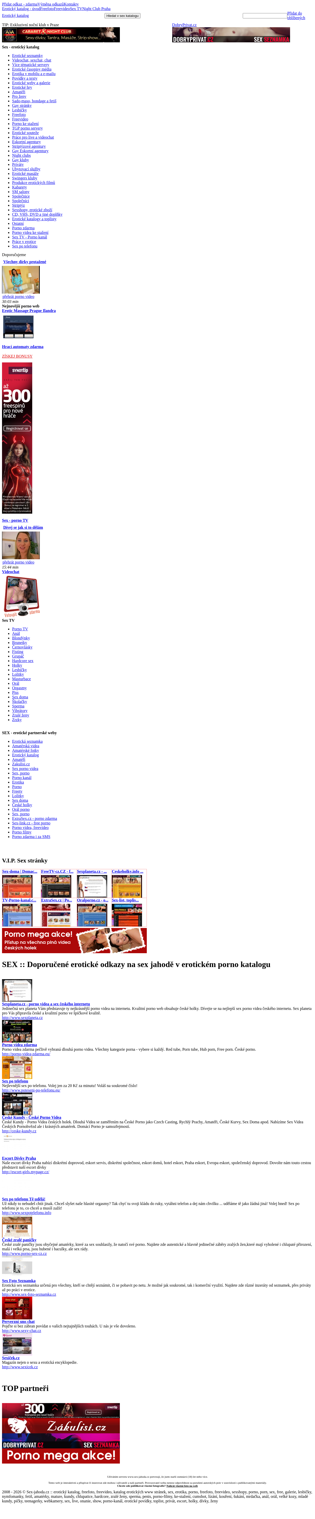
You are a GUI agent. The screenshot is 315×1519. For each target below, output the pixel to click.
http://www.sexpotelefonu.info (26, 1213)
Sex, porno (20, 773)
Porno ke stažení (25, 123)
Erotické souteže (25, 133)
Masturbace (21, 679)
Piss (15, 692)
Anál (16, 633)
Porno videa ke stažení (30, 232)
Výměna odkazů (51, 4)
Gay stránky (22, 105)
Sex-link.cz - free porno (31, 823)
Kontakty (71, 4)
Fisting (17, 651)
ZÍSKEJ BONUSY (17, 356)
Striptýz (18, 205)
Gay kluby (20, 160)
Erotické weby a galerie (31, 83)
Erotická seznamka (27, 741)
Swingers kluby (24, 178)
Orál (15, 683)
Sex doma (20, 697)
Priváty (18, 164)
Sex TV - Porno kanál (29, 237)
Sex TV (76, 9)
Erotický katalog (15, 15)
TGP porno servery (27, 128)
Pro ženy (19, 96)
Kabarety (19, 187)
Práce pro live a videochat (33, 137)
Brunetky (19, 642)
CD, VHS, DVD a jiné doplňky (37, 214)
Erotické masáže (25, 173)
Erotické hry (22, 87)
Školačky (19, 701)
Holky (17, 665)
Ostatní (18, 223)
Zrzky (17, 720)
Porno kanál (21, 778)
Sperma (18, 706)
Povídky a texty (24, 78)
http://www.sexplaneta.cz (22, 1017)
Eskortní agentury (26, 142)
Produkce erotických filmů (33, 182)
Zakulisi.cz (21, 764)
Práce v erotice (24, 241)
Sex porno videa (25, 768)
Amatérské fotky (25, 750)
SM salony (20, 192)
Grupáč (18, 656)
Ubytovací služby (26, 169)
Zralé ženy (20, 715)
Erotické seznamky (27, 55)
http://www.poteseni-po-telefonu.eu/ (31, 1090)
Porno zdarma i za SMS (31, 836)
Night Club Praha (96, 9)
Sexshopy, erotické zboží (32, 210)
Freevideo (62, 9)
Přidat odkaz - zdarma (20, 4)
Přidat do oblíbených (296, 15)
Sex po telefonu (24, 246)
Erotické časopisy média (31, 69)
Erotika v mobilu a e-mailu (33, 74)
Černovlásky (22, 647)
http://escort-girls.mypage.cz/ (25, 1172)
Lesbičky (19, 110)
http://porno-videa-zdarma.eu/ (26, 1054)
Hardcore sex (22, 661)
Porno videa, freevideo (30, 827)
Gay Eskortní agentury (30, 151)
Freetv (17, 791)
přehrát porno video (18, 296)
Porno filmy (21, 832)
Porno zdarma (23, 228)
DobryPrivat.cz (184, 25)
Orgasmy (19, 688)
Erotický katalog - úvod (21, 9)
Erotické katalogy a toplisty (34, 219)
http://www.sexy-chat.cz (21, 1330)
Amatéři (18, 92)
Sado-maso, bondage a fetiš (34, 101)
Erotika (18, 782)
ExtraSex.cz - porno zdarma (34, 818)
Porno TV (20, 629)
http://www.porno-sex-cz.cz (24, 1253)
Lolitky (18, 674)
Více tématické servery (30, 65)
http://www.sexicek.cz (20, 1367)
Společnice (21, 196)
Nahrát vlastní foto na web (182, 1485)
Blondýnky (21, 638)
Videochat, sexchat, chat (31, 60)
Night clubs (21, 155)
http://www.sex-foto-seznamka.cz (29, 1294)
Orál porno (21, 809)
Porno (17, 787)
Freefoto (47, 9)
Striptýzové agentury (29, 146)
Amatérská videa (25, 746)
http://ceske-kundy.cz (19, 1131)
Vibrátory (19, 710)
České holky (22, 805)
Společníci (20, 201)
